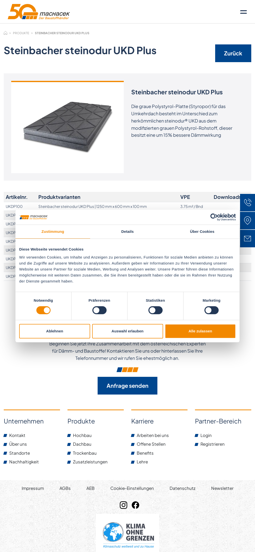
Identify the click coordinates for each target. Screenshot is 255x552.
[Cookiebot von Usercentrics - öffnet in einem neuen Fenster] (214, 217)
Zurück (233, 53)
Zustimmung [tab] (53, 231)
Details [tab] (127, 231)
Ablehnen (54, 331)
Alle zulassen (200, 331)
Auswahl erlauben (127, 331)
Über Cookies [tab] (202, 231)
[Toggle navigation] (243, 11)
